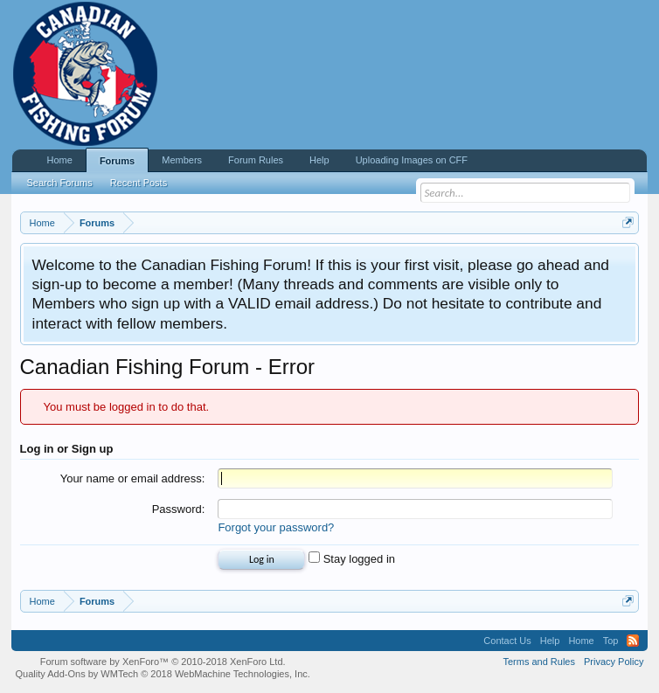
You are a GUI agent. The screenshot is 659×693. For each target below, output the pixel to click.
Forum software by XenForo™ (163, 661)
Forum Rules (255, 160)
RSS (633, 640)
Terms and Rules (539, 661)
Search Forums (60, 182)
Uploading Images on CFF (412, 160)
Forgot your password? (276, 527)
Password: (178, 509)
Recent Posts (138, 182)
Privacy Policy (613, 661)
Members (182, 160)
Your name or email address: (132, 478)
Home (60, 160)
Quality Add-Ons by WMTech (163, 674)
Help (319, 160)
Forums (117, 161)
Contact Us (507, 640)
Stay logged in (352, 558)
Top (611, 640)
